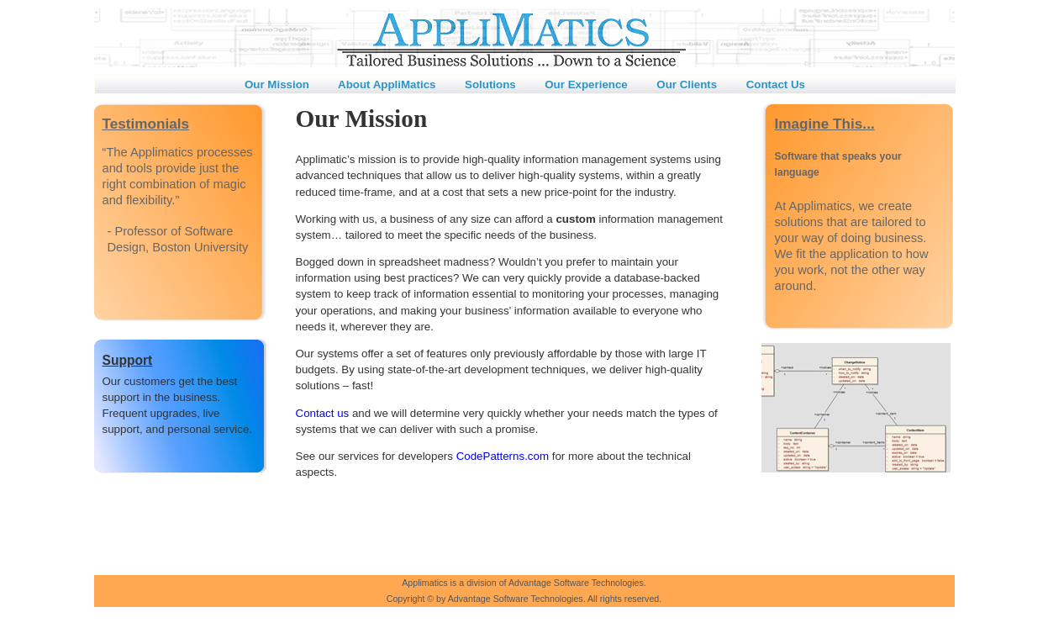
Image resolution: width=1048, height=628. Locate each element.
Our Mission (279, 84)
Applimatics (424, 583)
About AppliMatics (388, 84)
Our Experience (588, 84)
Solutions (492, 84)
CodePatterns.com (502, 456)
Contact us (323, 413)
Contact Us (775, 84)
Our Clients (688, 84)
